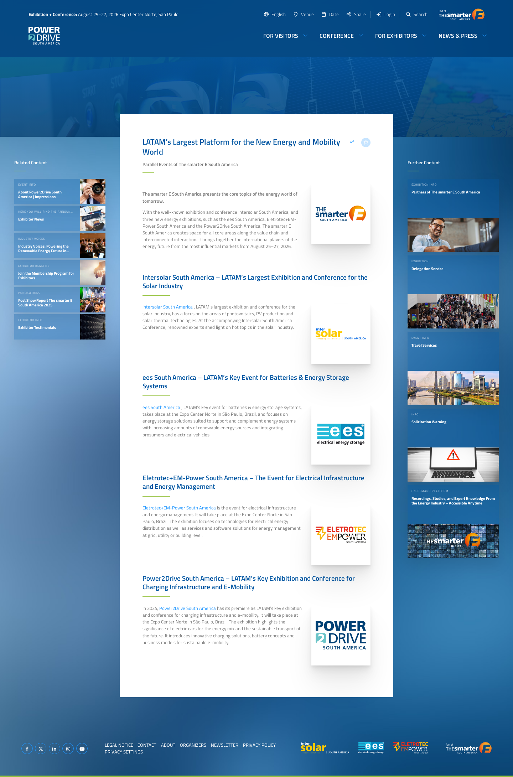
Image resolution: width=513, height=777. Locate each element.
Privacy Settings (124, 751)
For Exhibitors (396, 35)
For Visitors (280, 35)
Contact (147, 744)
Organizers (193, 744)
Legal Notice (119, 744)
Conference (337, 35)
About (168, 744)
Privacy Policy (259, 744)
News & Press (458, 35)
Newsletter (224, 744)
